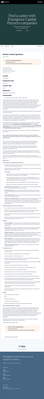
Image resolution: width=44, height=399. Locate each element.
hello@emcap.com (6, 375)
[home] (5, 2)
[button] (40, 2)
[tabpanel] (22, 217)
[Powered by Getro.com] (22, 346)
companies (7, 46)
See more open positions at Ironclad (11, 336)
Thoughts (9, 363)
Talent (19, 363)
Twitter (4, 379)
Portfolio (4, 363)
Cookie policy (24, 349)
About (16, 363)
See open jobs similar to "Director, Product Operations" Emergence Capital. (19, 63)
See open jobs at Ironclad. (10, 62)
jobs (2, 46)
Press (13, 363)
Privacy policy (19, 349)
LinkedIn (8, 379)
